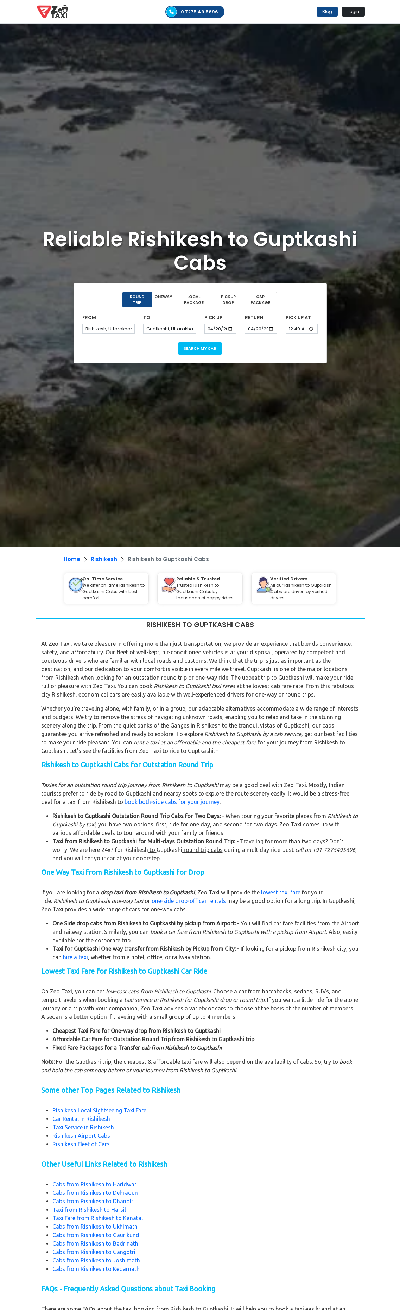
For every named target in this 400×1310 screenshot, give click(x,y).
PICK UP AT (298, 317)
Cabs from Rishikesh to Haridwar (94, 1184)
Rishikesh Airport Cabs (81, 1136)
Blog (327, 11)
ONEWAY (163, 296)
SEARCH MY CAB (200, 348)
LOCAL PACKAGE (194, 299)
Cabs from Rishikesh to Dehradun (95, 1193)
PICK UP (213, 317)
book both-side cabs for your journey (172, 802)
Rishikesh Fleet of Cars (81, 1144)
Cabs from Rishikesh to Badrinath (95, 1243)
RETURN (254, 317)
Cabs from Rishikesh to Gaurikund (95, 1235)
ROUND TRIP (137, 299)
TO (146, 317)
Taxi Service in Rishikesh (83, 1127)
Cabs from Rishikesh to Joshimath (96, 1260)
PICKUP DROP (228, 299)
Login (353, 11)
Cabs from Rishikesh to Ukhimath (95, 1226)
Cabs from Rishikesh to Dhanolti (93, 1201)
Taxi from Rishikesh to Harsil (89, 1209)
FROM (89, 317)
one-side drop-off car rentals (189, 901)
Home (72, 559)
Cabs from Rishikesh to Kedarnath (96, 1269)
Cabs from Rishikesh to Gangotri (93, 1252)
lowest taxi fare (280, 892)
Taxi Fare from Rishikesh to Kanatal (97, 1218)
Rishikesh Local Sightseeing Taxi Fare (99, 1110)
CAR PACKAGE (260, 299)
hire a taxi (75, 957)
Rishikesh (104, 559)
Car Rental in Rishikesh (81, 1119)
